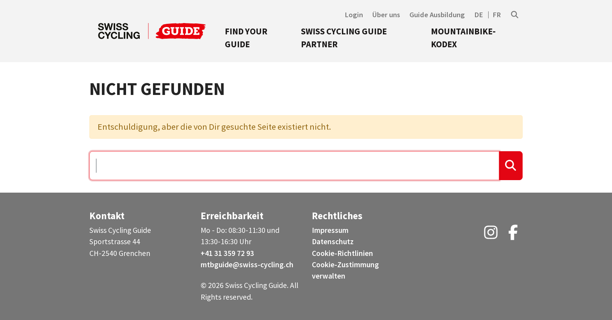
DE (478, 14)
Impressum (330, 230)
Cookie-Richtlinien (342, 253)
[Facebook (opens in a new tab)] (513, 235)
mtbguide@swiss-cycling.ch (247, 264)
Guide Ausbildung (437, 14)
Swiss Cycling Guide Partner (344, 38)
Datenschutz (333, 241)
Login (354, 14)
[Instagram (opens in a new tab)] (490, 235)
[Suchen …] (294, 165)
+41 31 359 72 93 (227, 253)
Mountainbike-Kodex (463, 38)
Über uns (386, 14)
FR (497, 14)
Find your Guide (246, 38)
